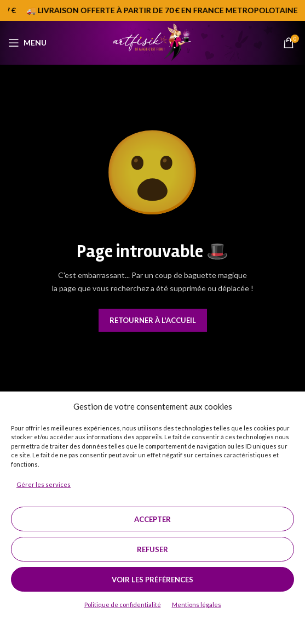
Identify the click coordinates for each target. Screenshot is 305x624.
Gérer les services (43, 484)
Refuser (152, 549)
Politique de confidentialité (122, 604)
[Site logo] (152, 42)
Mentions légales (196, 604)
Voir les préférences (152, 579)
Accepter (152, 519)
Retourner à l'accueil (153, 320)
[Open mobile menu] (27, 43)
